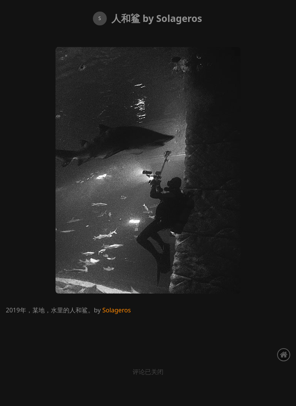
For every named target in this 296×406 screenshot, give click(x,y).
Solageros (116, 310)
